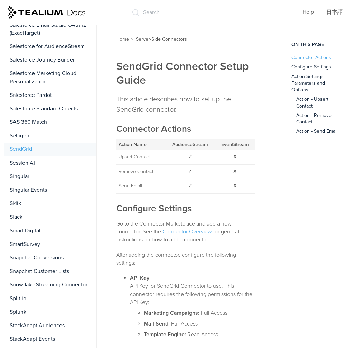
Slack (16, 216)
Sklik (15, 203)
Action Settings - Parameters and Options (308, 83)
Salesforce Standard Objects (44, 108)
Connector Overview (187, 231)
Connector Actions (311, 58)
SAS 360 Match (28, 122)
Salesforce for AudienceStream (47, 46)
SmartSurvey (25, 244)
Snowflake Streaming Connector (48, 284)
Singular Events (28, 189)
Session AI (22, 162)
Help (308, 12)
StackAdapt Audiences (37, 325)
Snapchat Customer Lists (39, 271)
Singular (19, 176)
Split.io (18, 298)
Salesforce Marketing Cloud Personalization (43, 77)
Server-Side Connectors (161, 39)
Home (122, 39)
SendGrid (21, 149)
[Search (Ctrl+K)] (194, 12)
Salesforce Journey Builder (42, 59)
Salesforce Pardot (31, 95)
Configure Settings (311, 67)
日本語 (334, 12)
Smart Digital (25, 230)
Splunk (18, 312)
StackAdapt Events (32, 339)
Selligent (20, 135)
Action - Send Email (316, 131)
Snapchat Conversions (37, 257)
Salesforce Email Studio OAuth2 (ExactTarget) (48, 28)
